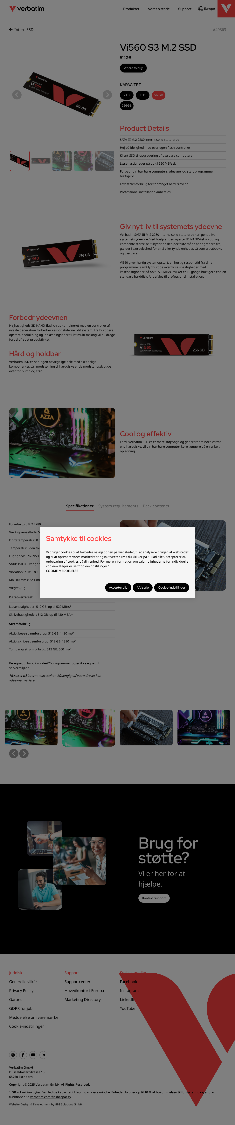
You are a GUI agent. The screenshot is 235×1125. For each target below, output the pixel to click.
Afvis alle (143, 587)
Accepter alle (118, 587)
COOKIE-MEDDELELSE (62, 571)
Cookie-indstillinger (171, 587)
